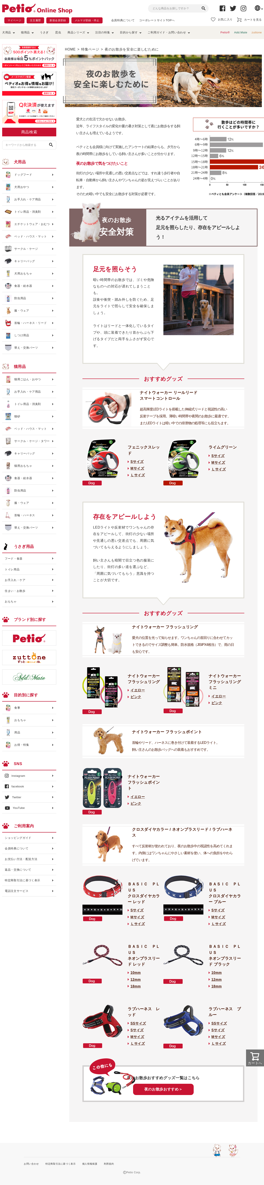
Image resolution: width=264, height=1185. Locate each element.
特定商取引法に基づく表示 (22, 880)
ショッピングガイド (18, 837)
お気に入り (222, 19)
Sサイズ (137, 462)
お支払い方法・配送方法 (21, 859)
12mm (135, 979)
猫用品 (25, 32)
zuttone (257, 32)
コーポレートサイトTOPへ (157, 20)
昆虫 (58, 32)
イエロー (137, 690)
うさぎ (44, 32)
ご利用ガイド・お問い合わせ (167, 32)
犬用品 (6, 32)
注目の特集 (102, 32)
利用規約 (109, 1163)
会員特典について (123, 20)
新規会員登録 (58, 20)
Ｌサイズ (137, 475)
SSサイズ (138, 1023)
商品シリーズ (76, 32)
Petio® (225, 32)
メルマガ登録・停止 (87, 20)
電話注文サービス (16, 891)
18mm (135, 986)
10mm (135, 972)
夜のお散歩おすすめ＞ (163, 1089)
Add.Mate (240, 32)
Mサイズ (137, 468)
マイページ (14, 20)
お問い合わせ (31, 1163)
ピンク (135, 697)
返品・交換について (18, 869)
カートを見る (249, 19)
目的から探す (129, 32)
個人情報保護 (89, 1163)
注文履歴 (35, 20)
